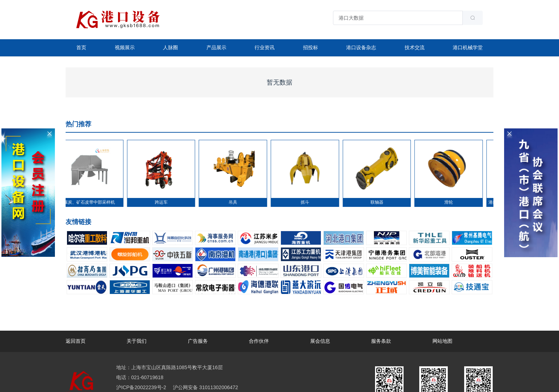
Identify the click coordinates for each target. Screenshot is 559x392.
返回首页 (76, 341)
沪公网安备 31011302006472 (204, 387)
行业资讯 (265, 47)
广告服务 (198, 341)
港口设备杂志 (361, 47)
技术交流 (415, 47)
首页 (81, 47)
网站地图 (442, 341)
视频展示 (125, 47)
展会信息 (320, 341)
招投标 (310, 47)
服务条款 (381, 341)
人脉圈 (170, 47)
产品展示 (216, 47)
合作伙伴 (259, 341)
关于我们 (137, 341)
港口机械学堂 (468, 47)
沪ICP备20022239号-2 (141, 387)
